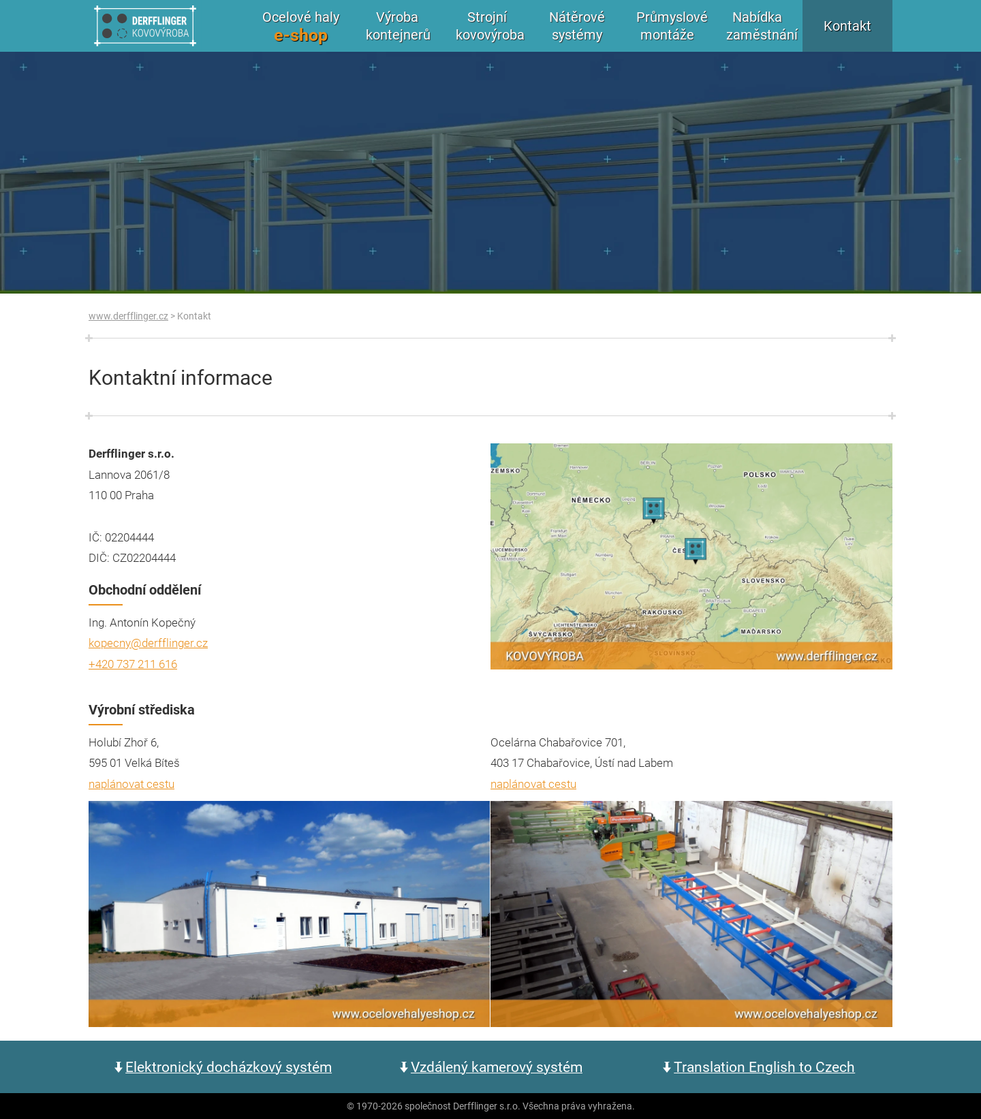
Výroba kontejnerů (398, 25)
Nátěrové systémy (577, 25)
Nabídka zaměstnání (762, 25)
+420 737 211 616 (133, 664)
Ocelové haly (300, 26)
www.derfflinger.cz (128, 315)
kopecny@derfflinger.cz (148, 642)
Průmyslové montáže (672, 25)
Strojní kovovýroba (490, 25)
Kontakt (847, 25)
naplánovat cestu (131, 783)
